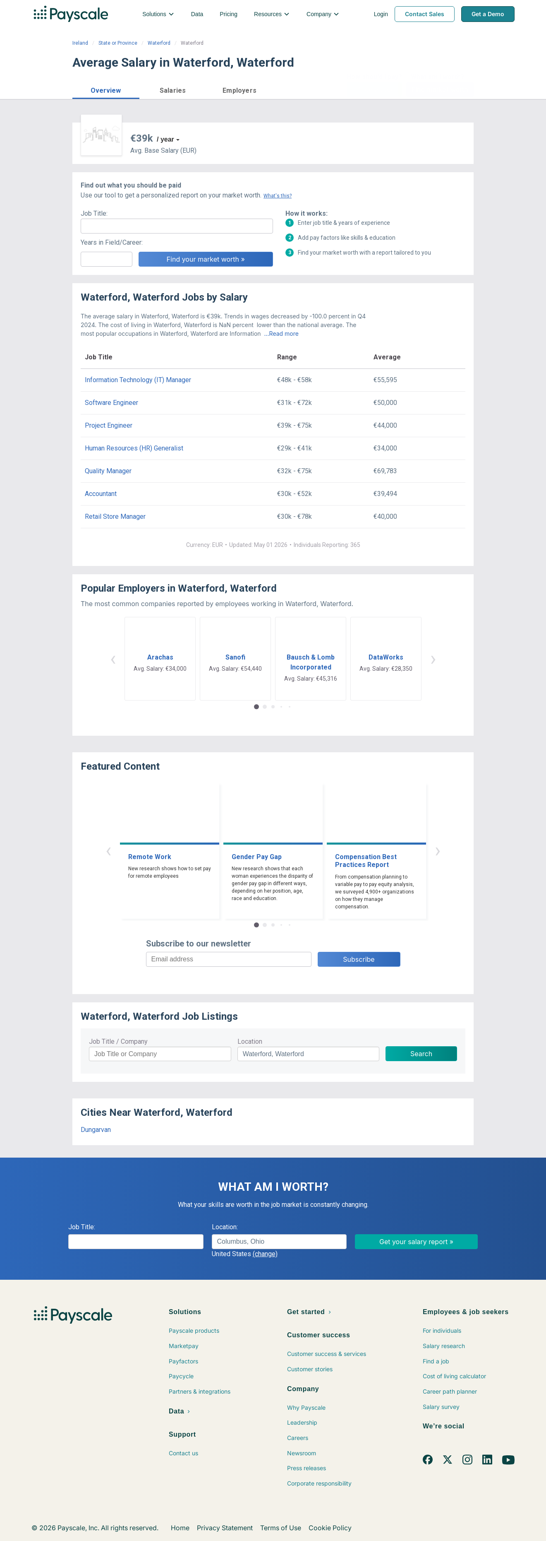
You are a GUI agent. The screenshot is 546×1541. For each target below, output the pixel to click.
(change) (265, 1254)
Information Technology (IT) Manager (138, 380)
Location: (225, 1227)
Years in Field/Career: (112, 242)
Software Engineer (111, 403)
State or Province (117, 43)
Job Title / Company (118, 1041)
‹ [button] (113, 658)
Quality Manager (108, 471)
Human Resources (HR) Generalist (134, 448)
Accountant (101, 494)
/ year (165, 139)
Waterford (159, 43)
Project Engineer (108, 425)
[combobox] (279, 1241)
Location (249, 1041)
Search (421, 1054)
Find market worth (440, 89)
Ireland (80, 43)
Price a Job (374, 89)
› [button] (433, 658)
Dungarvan (96, 1130)
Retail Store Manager (115, 516)
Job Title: (94, 213)
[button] (105, 89)
